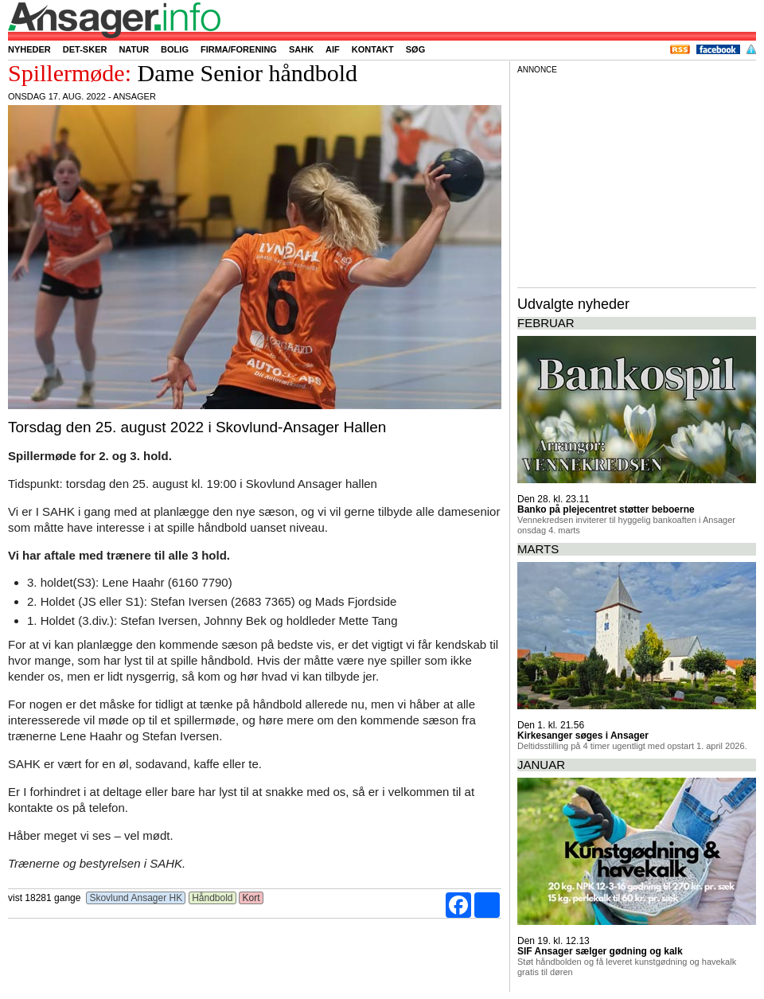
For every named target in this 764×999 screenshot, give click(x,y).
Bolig (175, 49)
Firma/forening (239, 49)
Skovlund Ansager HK (136, 897)
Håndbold (212, 897)
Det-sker (85, 49)
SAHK (301, 49)
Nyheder (29, 49)
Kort (251, 897)
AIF (332, 49)
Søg (415, 49)
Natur (134, 49)
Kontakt (373, 49)
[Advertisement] (636, 178)
